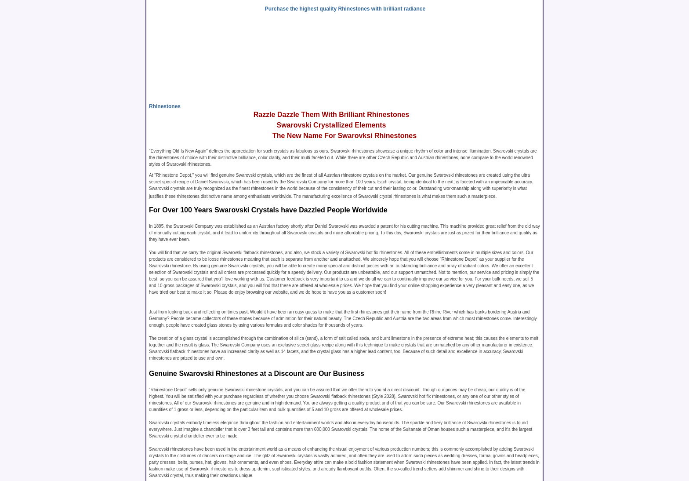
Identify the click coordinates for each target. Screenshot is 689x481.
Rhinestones (165, 106)
